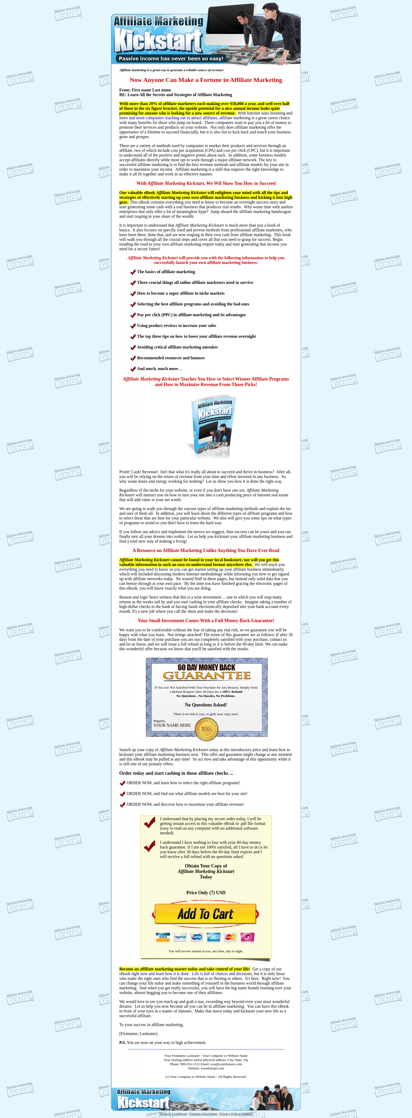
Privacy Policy (230, 1114)
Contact (247, 1114)
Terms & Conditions (173, 1114)
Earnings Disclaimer (203, 1114)
